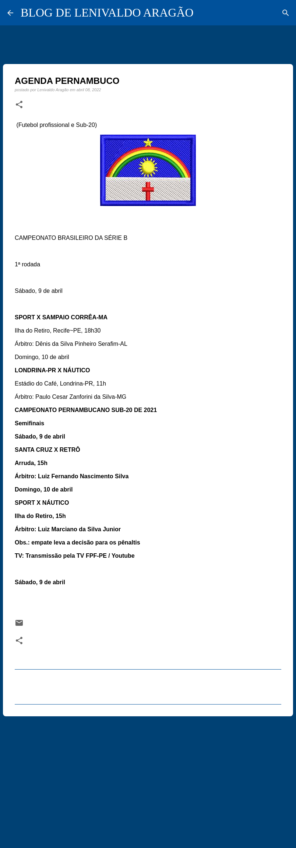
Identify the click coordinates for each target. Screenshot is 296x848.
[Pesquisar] (285, 13)
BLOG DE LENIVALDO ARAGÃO (107, 12)
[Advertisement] (148, 778)
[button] (19, 105)
